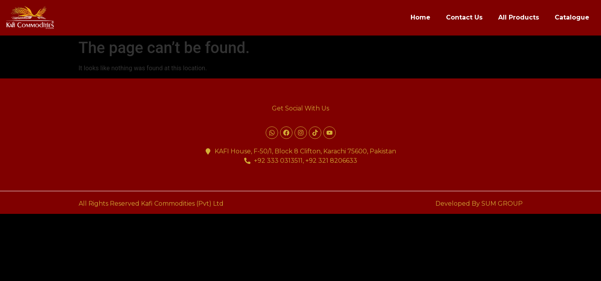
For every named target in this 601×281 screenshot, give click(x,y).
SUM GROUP (502, 203)
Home (420, 17)
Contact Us (464, 17)
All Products (518, 17)
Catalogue (572, 17)
